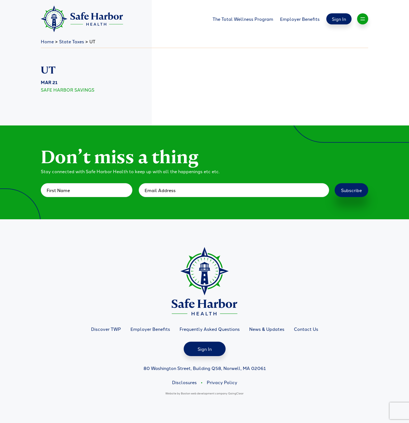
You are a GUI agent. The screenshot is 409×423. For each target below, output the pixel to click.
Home (47, 41)
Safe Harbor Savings (67, 90)
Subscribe (351, 190)
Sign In (339, 19)
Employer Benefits (300, 19)
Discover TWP (106, 329)
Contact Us (306, 329)
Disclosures (184, 382)
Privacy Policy (222, 382)
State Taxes (71, 41)
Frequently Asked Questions (210, 329)
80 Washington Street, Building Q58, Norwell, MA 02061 (204, 368)
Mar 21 (49, 82)
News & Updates (266, 329)
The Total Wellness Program (243, 19)
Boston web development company (204, 393)
